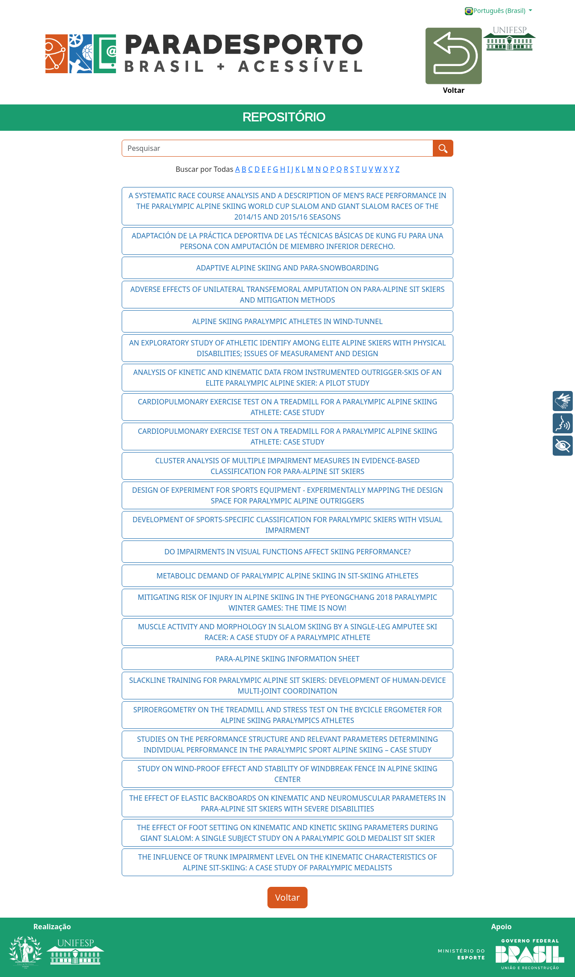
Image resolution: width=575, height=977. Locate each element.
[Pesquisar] (277, 148)
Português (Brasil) (495, 11)
